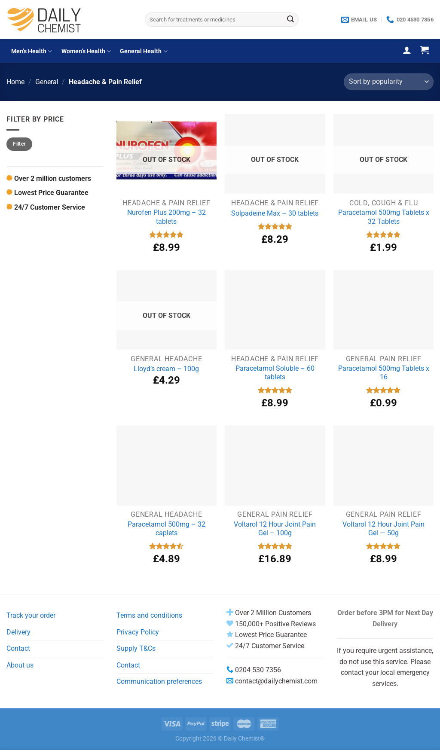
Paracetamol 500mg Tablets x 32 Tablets (383, 217)
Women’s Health (86, 51)
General (46, 82)
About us (20, 665)
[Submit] (291, 19)
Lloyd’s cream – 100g (166, 369)
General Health (143, 51)
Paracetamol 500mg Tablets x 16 (383, 372)
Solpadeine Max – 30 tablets (274, 213)
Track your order (30, 615)
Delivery (18, 632)
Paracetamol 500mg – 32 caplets (166, 528)
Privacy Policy (137, 632)
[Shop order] (389, 81)
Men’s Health (31, 51)
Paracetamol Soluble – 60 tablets (275, 372)
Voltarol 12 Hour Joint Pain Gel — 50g (383, 528)
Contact (18, 648)
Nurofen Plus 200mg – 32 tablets (166, 217)
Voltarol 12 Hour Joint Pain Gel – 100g (275, 528)
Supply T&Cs (136, 648)
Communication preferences (159, 681)
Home (15, 82)
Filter (19, 144)
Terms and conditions (149, 615)
